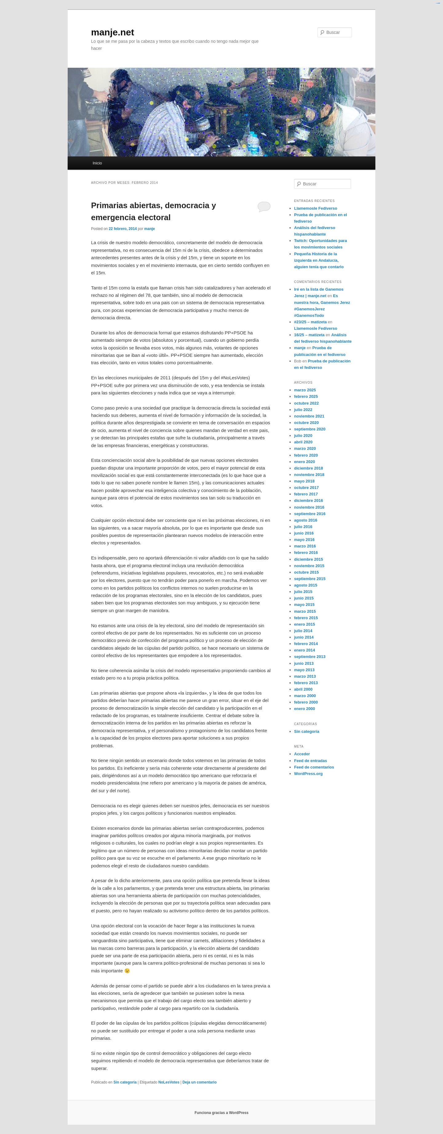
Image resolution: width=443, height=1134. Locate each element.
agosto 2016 (305, 520)
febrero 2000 (306, 702)
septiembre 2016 (309, 513)
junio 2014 (304, 637)
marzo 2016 (305, 546)
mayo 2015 (304, 604)
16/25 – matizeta (309, 335)
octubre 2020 (306, 422)
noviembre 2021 (309, 416)
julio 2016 (303, 526)
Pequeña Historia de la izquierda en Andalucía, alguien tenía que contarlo (319, 260)
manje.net (112, 32)
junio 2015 (304, 598)
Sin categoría (125, 1082)
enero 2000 (304, 708)
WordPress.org (308, 773)
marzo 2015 (305, 611)
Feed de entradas (310, 760)
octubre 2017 (306, 487)
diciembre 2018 (308, 468)
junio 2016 (304, 533)
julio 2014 (303, 630)
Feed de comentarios (314, 767)
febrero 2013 (306, 682)
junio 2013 (304, 663)
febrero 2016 (306, 552)
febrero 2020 (306, 455)
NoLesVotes (168, 1082)
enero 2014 (304, 650)
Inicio (97, 163)
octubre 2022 (306, 403)
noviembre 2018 (309, 474)
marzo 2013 (305, 676)
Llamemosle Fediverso (315, 208)
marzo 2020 (305, 448)
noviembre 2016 (309, 507)
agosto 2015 (305, 585)
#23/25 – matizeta (310, 322)
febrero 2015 (306, 617)
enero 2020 (304, 461)
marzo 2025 (305, 390)
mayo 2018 (304, 481)
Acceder (302, 754)
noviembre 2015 (309, 565)
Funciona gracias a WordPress (221, 1113)
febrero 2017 (306, 494)
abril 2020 (303, 442)
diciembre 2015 (308, 559)
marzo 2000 (305, 695)
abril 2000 (303, 689)
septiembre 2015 (309, 578)
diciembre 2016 (308, 500)
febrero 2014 (306, 643)
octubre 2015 (306, 572)
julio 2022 (303, 409)
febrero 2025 (306, 396)
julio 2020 (303, 435)
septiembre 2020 (309, 429)
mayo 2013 (304, 670)
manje (149, 229)
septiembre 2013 (309, 656)
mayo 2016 (304, 539)
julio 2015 (303, 591)
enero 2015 (304, 624)
